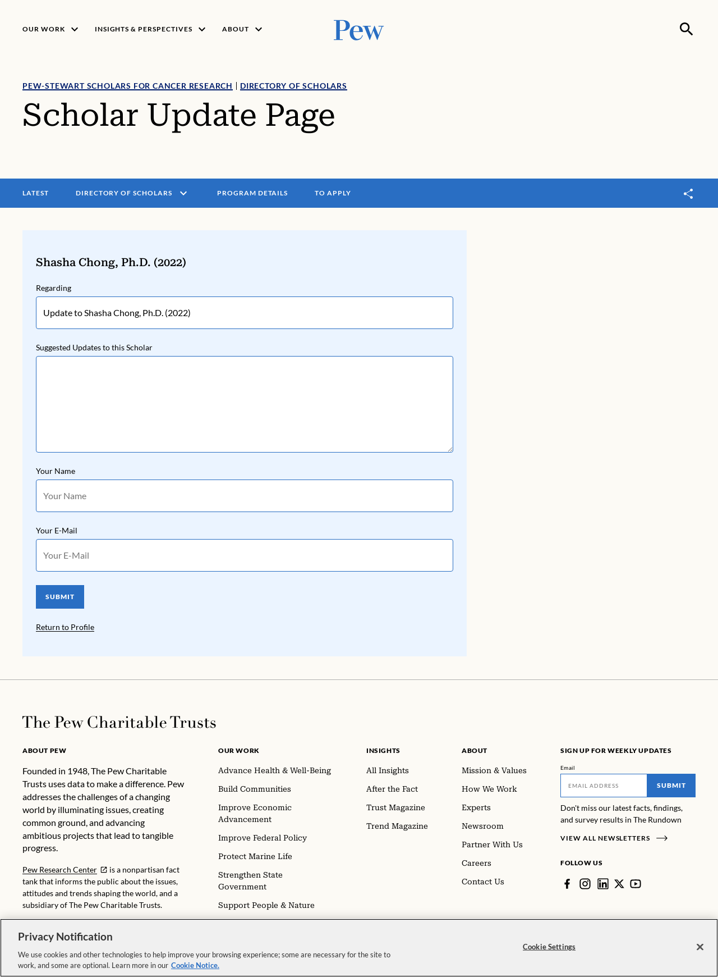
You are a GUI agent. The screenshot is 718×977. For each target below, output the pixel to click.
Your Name (55, 471)
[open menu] (183, 193)
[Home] (119, 722)
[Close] (700, 947)
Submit (671, 785)
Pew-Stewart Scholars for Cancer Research (127, 85)
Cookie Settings (549, 946)
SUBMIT (60, 596)
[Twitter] (619, 884)
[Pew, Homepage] (359, 28)
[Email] (603, 785)
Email (568, 767)
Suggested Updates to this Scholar (94, 347)
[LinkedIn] (603, 884)
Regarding (53, 288)
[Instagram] (585, 884)
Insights (383, 750)
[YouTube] (635, 884)
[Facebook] (567, 884)
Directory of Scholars (293, 85)
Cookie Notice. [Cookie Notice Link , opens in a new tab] (195, 965)
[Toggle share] (689, 193)
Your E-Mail (56, 530)
